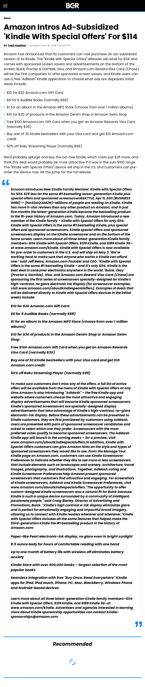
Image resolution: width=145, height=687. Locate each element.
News (7, 18)
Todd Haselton (17, 45)
